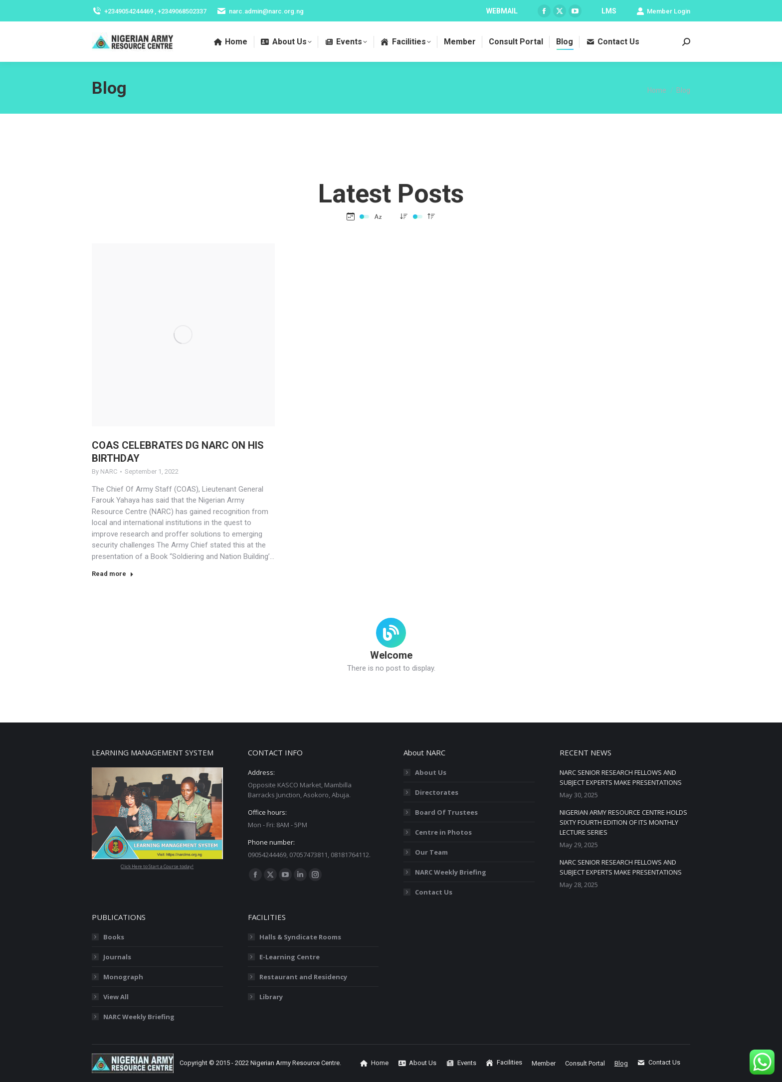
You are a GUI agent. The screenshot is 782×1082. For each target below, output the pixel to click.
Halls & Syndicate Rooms (300, 936)
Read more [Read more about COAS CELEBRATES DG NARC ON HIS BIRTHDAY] (113, 573)
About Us (430, 772)
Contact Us (433, 892)
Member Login (663, 11)
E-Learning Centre (289, 956)
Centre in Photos (443, 832)
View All (116, 996)
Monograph (123, 976)
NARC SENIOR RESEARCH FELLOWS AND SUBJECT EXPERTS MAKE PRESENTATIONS (621, 777)
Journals (117, 956)
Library (271, 996)
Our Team (431, 852)
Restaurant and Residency (303, 976)
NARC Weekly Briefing (450, 872)
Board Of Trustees (446, 812)
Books (113, 936)
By (104, 471)
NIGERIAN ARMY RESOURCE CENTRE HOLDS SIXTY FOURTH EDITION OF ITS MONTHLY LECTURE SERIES (623, 822)
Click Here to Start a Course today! (157, 866)
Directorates (436, 792)
